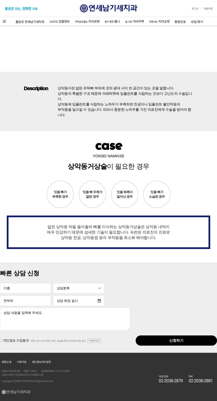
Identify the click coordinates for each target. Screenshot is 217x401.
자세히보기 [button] (94, 340)
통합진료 (180, 21)
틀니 (112, 21)
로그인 (195, 8)
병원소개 (6, 361)
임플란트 (59, 21)
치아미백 (134, 21)
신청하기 (176, 340)
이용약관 (21, 362)
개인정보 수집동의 (50, 341)
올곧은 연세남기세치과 (30, 21)
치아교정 (159, 21)
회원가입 (208, 8)
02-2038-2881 (201, 380)
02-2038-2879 (171, 380)
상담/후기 (197, 21)
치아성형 (87, 21)
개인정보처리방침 (41, 362)
